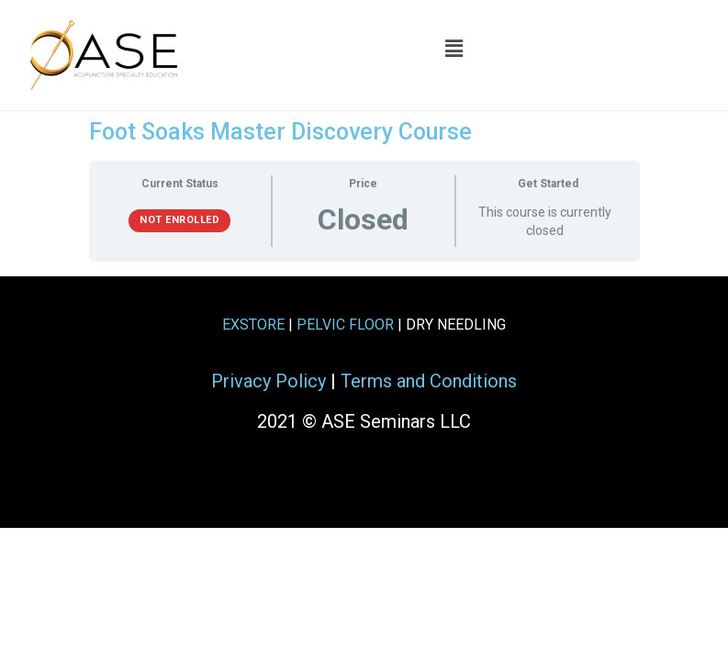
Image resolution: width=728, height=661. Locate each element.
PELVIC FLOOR (345, 324)
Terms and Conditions (429, 381)
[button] (453, 48)
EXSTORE (253, 324)
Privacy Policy (268, 381)
